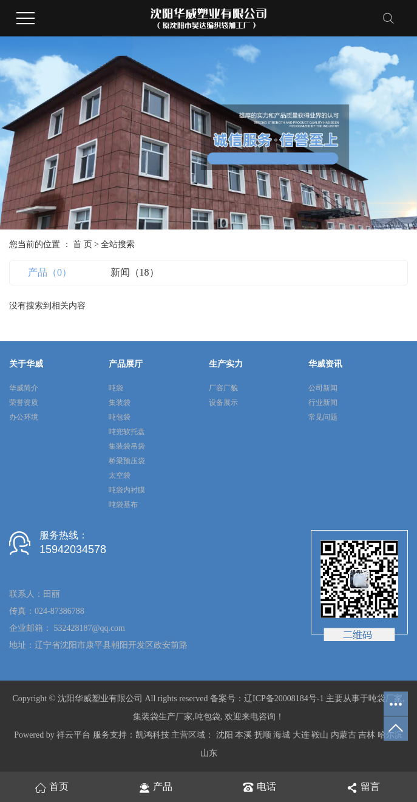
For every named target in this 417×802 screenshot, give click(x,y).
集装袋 (120, 402)
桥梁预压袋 (127, 461)
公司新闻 (322, 388)
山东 (208, 753)
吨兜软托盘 (127, 431)
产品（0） (50, 272)
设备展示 (223, 402)
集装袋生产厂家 (162, 716)
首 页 (82, 244)
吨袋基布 (123, 504)
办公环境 (23, 417)
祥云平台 (73, 734)
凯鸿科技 (152, 734)
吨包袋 (120, 417)
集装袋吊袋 (127, 446)
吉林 (366, 734)
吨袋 (116, 388)
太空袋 (120, 475)
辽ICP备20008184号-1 (284, 698)
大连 (301, 734)
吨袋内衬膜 (127, 490)
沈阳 (224, 734)
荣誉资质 (23, 402)
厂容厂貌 (223, 388)
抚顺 (262, 734)
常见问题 (322, 417)
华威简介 (23, 388)
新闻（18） (134, 272)
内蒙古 (343, 734)
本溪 (243, 734)
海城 (281, 734)
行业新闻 (322, 402)
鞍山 (319, 734)
